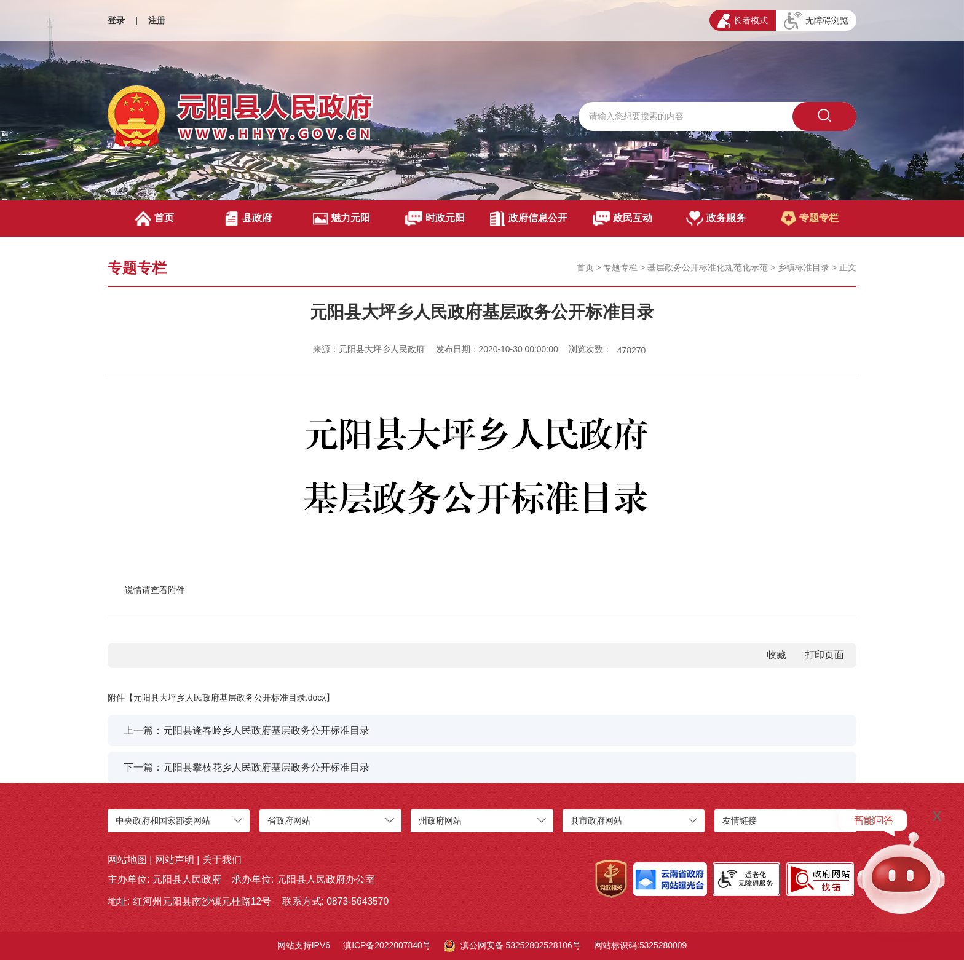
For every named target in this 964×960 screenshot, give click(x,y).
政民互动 (622, 218)
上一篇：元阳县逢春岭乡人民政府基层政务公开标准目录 (246, 730)
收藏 (776, 655)
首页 (154, 218)
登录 (116, 20)
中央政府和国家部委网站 (163, 820)
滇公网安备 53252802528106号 (512, 946)
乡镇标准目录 (803, 267)
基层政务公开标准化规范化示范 (707, 267)
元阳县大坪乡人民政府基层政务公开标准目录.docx (229, 697)
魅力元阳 (341, 218)
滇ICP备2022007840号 (387, 945)
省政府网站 (288, 820)
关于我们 (222, 859)
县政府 (248, 218)
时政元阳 (435, 218)
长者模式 (742, 21)
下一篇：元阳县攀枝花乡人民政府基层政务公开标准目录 (246, 767)
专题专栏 (809, 218)
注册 (156, 20)
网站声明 (174, 859)
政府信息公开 (528, 218)
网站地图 (127, 859)
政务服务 (716, 218)
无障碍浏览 (816, 21)
